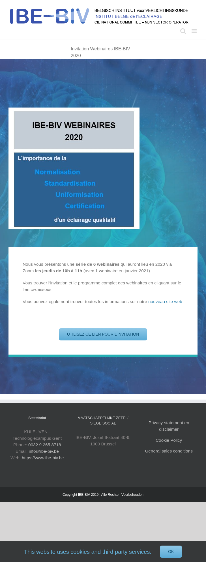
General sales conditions (169, 451)
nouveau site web (165, 301)
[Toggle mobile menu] (195, 31)
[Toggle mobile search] (183, 31)
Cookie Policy (169, 440)
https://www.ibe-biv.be (43, 457)
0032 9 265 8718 (44, 444)
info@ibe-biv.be (44, 451)
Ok (171, 551)
